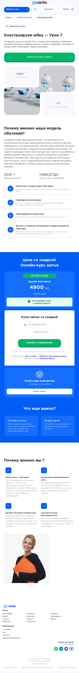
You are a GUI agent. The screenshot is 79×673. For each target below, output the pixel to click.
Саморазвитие (56, 618)
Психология (31, 623)
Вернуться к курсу (15, 26)
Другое (53, 620)
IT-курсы (5, 620)
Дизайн (5, 618)
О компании (6, 631)
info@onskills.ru (68, 646)
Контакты (48, 9)
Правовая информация (66, 669)
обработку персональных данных (52, 357)
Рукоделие (30, 615)
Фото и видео (7, 615)
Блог (4, 633)
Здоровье (54, 615)
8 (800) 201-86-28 (65, 644)
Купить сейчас (39, 393)
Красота (30, 620)
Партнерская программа (11, 639)
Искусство (30, 618)
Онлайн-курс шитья (24, 17)
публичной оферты (47, 360)
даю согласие (30, 357)
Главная (8, 17)
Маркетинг (6, 623)
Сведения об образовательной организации (37, 669)
